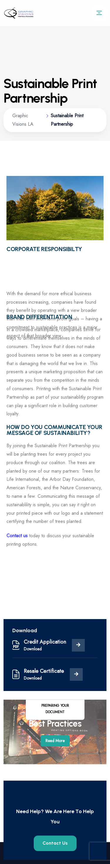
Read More (55, 752)
